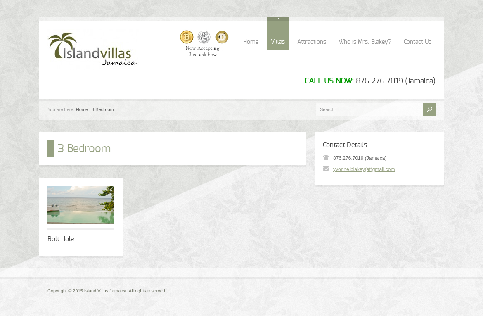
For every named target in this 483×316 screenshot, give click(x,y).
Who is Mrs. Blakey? (365, 42)
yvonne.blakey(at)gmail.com (364, 169)
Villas (278, 42)
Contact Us (417, 42)
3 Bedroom (103, 109)
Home (250, 42)
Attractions (311, 42)
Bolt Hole (60, 239)
